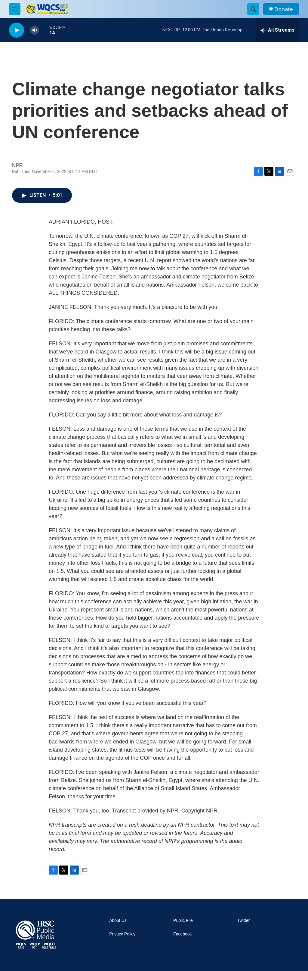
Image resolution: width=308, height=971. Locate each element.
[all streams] (277, 30)
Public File (183, 920)
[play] (16, 30)
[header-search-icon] (253, 9)
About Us (118, 920)
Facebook (182, 934)
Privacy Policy (122, 934)
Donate (283, 9)
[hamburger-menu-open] (14, 9)
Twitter (243, 920)
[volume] (34, 30)
